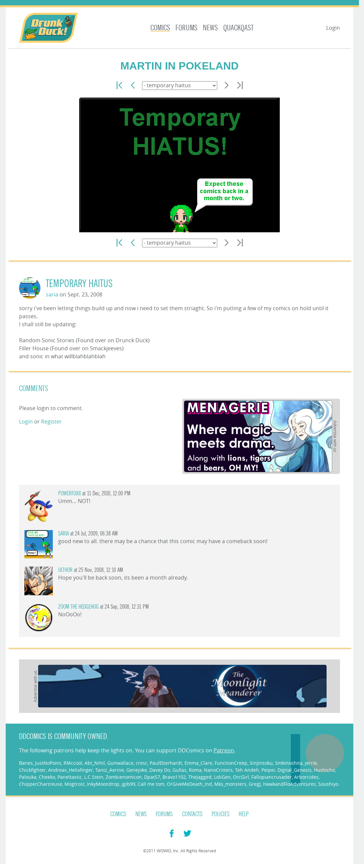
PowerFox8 (69, 493)
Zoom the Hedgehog (78, 606)
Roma (195, 770)
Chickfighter (32, 770)
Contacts (192, 814)
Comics (160, 28)
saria (52, 294)
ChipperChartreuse (40, 784)
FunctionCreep (231, 763)
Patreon (224, 750)
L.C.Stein (93, 777)
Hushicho (324, 770)
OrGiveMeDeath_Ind (189, 784)
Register (51, 421)
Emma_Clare (198, 763)
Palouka (27, 777)
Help (244, 814)
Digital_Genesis (294, 770)
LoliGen (222, 777)
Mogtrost (75, 784)
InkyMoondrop (103, 784)
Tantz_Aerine (109, 770)
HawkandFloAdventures (289, 784)
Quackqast (238, 28)
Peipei (268, 770)
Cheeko (47, 777)
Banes (26, 763)
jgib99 (128, 784)
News (210, 28)
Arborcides (306, 777)
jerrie (311, 763)
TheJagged (200, 777)
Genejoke (136, 770)
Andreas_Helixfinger (70, 770)
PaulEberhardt (166, 763)
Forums (186, 28)
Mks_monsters (230, 784)
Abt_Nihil (95, 763)
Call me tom (151, 784)
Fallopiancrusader (271, 777)
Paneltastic (69, 777)
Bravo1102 (174, 777)
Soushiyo (328, 784)
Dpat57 (152, 777)
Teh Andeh (247, 770)
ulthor (65, 570)
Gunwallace (120, 763)
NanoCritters (218, 770)
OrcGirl (241, 777)
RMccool (73, 763)
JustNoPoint (48, 763)
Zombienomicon (124, 777)
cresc (141, 763)
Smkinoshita (288, 763)
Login (333, 27)
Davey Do (159, 770)
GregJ (255, 784)
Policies (221, 814)
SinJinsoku (261, 763)
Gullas (179, 770)
